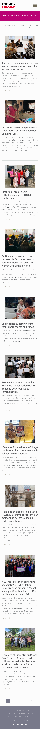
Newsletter (28, 717)
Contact (18, 717)
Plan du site (12, 713)
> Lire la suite (6, 90)
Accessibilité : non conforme (24, 720)
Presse (9, 717)
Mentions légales (26, 713)
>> (32, 701)
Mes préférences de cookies (20, 710)
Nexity (7, 720)
